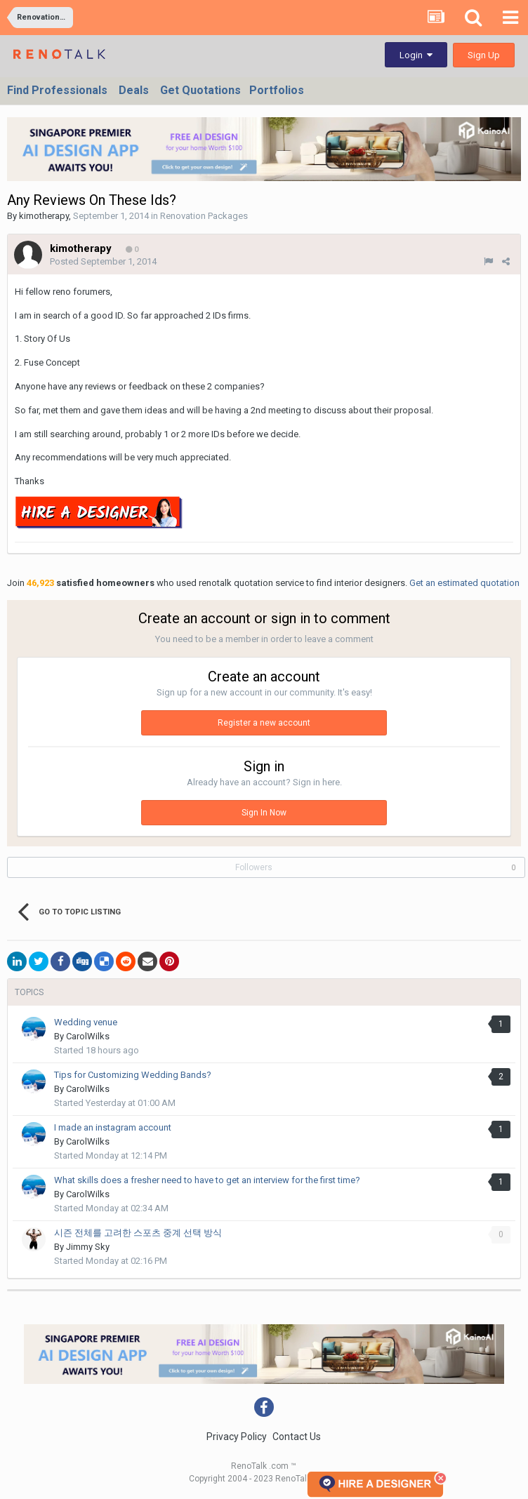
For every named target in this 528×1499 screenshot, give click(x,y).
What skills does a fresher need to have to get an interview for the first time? (207, 1180)
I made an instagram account (112, 1127)
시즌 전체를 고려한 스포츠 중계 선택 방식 (138, 1232)
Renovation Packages (204, 216)
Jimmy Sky (88, 1246)
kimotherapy (44, 216)
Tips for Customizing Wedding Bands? (132, 1075)
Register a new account (264, 723)
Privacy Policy (236, 1436)
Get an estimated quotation (464, 583)
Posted (103, 261)
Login (416, 55)
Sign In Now (264, 813)
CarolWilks (88, 1036)
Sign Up (484, 55)
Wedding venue (85, 1022)
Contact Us (296, 1436)
